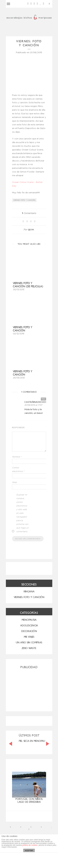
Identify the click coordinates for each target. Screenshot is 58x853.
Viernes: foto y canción (22, 329)
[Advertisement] (29, 689)
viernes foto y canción (24, 200)
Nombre (17, 457)
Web (14, 482)
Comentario (29, 213)
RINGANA (29, 591)
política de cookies (30, 845)
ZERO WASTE (29, 648)
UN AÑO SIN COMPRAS (29, 642)
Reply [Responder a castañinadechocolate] (43, 399)
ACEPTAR (29, 850)
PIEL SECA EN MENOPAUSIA (34, 741)
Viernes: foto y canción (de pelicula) (28, 285)
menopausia (29, 619)
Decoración (29, 631)
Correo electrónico (18, 469)
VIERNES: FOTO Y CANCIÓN (29, 597)
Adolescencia (29, 625)
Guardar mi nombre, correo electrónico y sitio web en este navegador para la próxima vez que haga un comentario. (22, 513)
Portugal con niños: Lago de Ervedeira (29, 800)
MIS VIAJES (29, 636)
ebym (31, 229)
